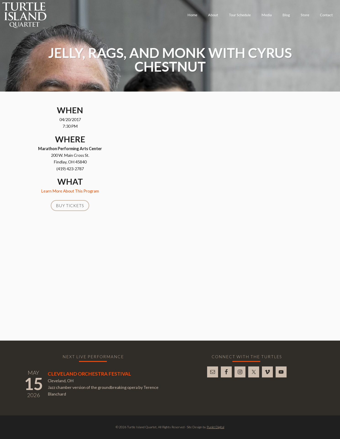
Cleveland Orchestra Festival (89, 374)
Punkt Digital (215, 427)
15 (33, 383)
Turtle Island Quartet (24, 15)
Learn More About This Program (70, 190)
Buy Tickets (70, 205)
